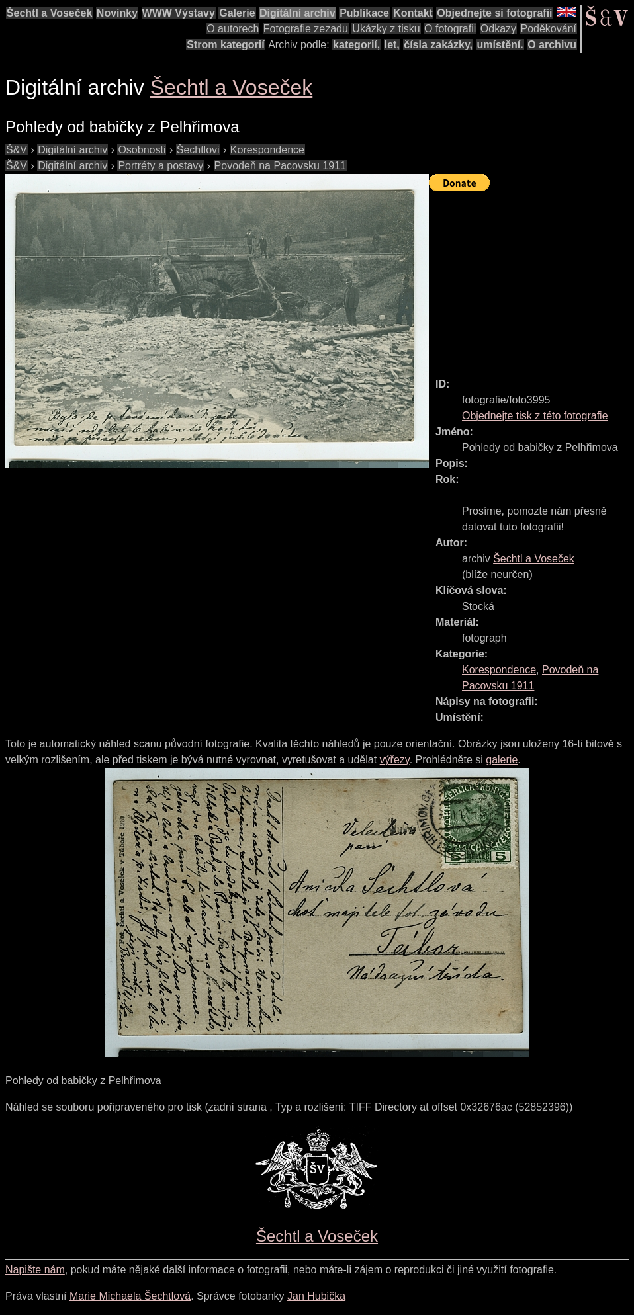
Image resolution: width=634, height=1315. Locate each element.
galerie (502, 759)
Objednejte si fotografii (494, 13)
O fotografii (450, 28)
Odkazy (498, 28)
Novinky (117, 13)
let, (392, 44)
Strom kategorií (225, 44)
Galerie (237, 13)
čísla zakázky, (438, 44)
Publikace (364, 13)
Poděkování (548, 28)
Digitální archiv (297, 13)
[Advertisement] (531, 278)
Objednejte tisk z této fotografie (535, 415)
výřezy (395, 759)
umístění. (500, 44)
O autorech (232, 28)
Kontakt (413, 13)
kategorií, (356, 44)
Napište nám (35, 1269)
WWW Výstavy (178, 13)
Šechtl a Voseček (50, 13)
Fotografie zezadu (305, 28)
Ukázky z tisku (386, 28)
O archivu (551, 44)
